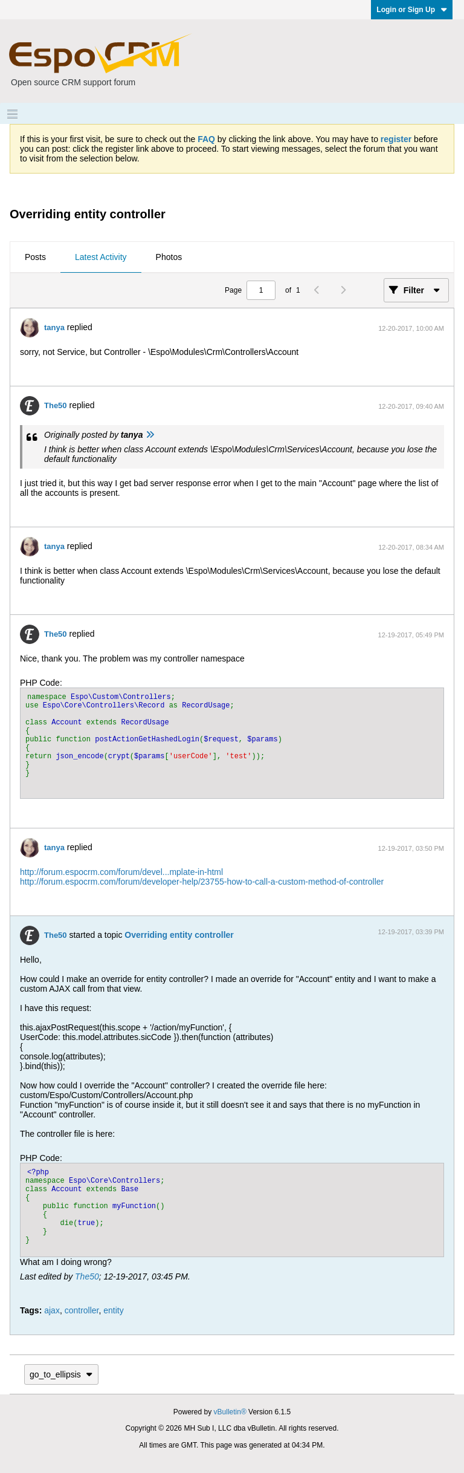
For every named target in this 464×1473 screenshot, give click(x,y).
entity (113, 1310)
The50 (55, 405)
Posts (35, 257)
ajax (52, 1310)
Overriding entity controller (178, 935)
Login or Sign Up (411, 9)
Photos (169, 257)
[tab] (35, 257)
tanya (54, 327)
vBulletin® (230, 1412)
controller (82, 1310)
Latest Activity (101, 257)
